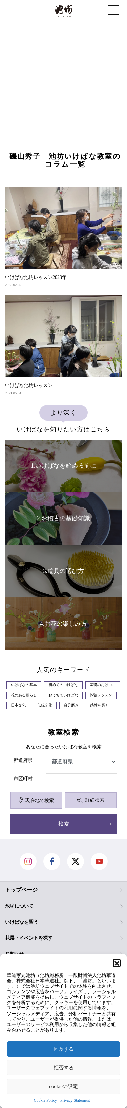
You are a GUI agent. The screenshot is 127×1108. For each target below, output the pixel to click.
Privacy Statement (75, 1100)
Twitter (75, 861)
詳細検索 (90, 800)
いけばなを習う (21, 922)
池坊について (19, 906)
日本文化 (18, 705)
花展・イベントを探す (28, 938)
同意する (64, 1049)
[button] (116, 962)
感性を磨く (99, 705)
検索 (63, 824)
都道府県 (23, 760)
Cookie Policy (45, 1100)
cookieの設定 (63, 1086)
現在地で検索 (36, 800)
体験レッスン (101, 695)
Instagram (28, 861)
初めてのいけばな (63, 685)
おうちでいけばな (63, 695)
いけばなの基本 (24, 685)
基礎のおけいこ (103, 685)
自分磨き (71, 705)
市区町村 (23, 778)
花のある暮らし (24, 695)
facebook (51, 861)
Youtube (99, 861)
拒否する (64, 1067)
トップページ (21, 890)
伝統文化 (44, 705)
